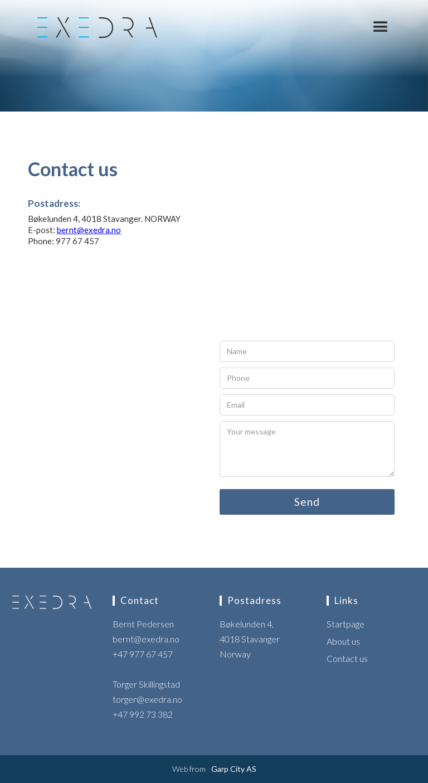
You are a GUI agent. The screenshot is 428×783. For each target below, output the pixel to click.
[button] (380, 27)
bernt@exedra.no (89, 230)
